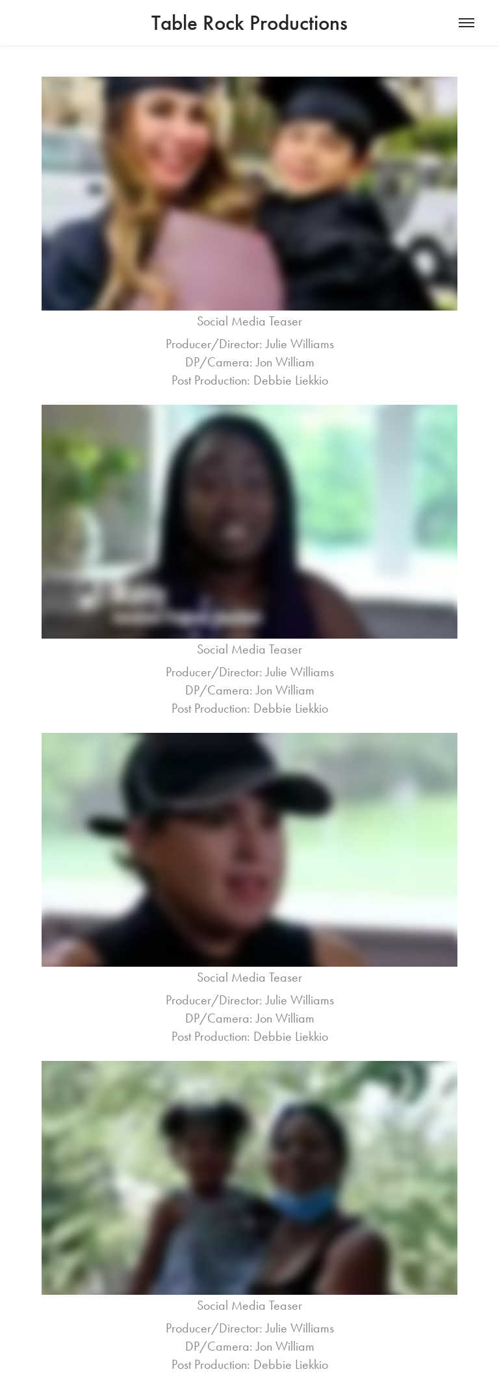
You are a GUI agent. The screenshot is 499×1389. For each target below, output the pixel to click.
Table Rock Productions (249, 23)
